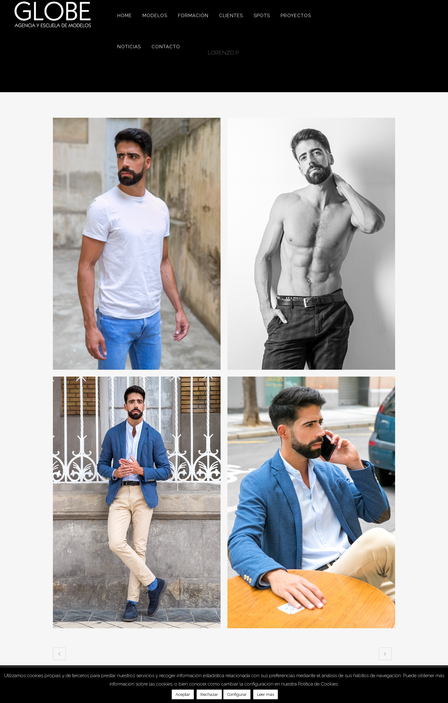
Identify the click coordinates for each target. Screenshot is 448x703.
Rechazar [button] (209, 694)
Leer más (265, 694)
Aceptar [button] (182, 694)
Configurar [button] (237, 694)
